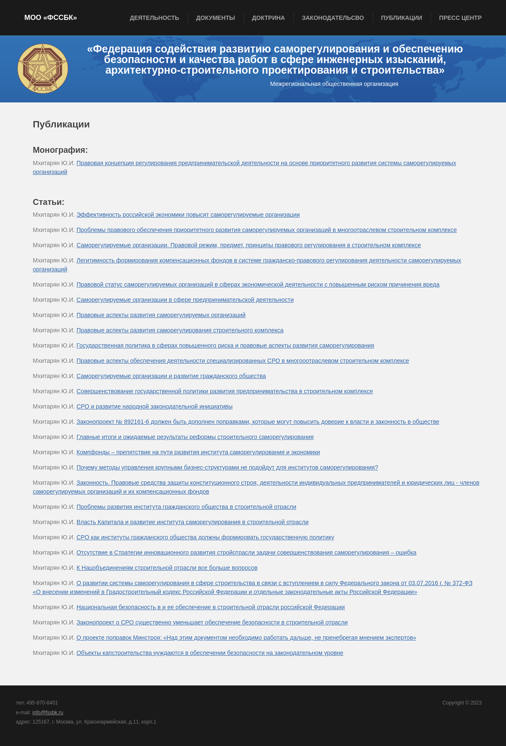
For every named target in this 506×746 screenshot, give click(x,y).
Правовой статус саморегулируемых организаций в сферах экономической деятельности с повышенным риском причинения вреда (258, 284)
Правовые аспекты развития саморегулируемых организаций (161, 315)
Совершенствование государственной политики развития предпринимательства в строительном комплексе (225, 391)
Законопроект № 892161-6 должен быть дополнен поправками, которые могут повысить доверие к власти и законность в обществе (258, 421)
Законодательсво (333, 17)
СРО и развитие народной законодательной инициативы (155, 406)
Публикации (401, 17)
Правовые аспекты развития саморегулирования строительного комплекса (180, 330)
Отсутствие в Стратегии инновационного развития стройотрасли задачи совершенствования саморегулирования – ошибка (247, 552)
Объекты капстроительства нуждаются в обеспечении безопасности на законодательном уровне (210, 652)
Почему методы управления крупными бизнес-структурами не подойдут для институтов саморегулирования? (227, 467)
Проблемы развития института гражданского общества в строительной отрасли (186, 506)
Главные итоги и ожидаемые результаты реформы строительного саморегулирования (195, 437)
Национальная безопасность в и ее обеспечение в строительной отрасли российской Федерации (211, 607)
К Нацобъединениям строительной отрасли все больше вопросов (167, 567)
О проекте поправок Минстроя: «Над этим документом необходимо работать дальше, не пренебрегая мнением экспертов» (246, 637)
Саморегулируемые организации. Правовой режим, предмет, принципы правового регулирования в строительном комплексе (249, 245)
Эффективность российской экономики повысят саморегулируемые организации (188, 214)
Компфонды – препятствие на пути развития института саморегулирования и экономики (198, 452)
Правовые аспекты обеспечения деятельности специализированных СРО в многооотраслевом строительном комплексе (243, 360)
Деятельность (155, 17)
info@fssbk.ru (47, 713)
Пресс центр (460, 17)
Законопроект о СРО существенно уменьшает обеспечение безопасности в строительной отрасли (212, 622)
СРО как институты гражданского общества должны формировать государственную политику (206, 537)
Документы (215, 17)
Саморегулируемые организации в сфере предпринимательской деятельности (185, 299)
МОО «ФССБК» (51, 18)
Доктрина (268, 17)
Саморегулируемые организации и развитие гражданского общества (171, 376)
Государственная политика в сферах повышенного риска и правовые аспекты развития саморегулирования (225, 345)
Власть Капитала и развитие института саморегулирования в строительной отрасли (193, 522)
